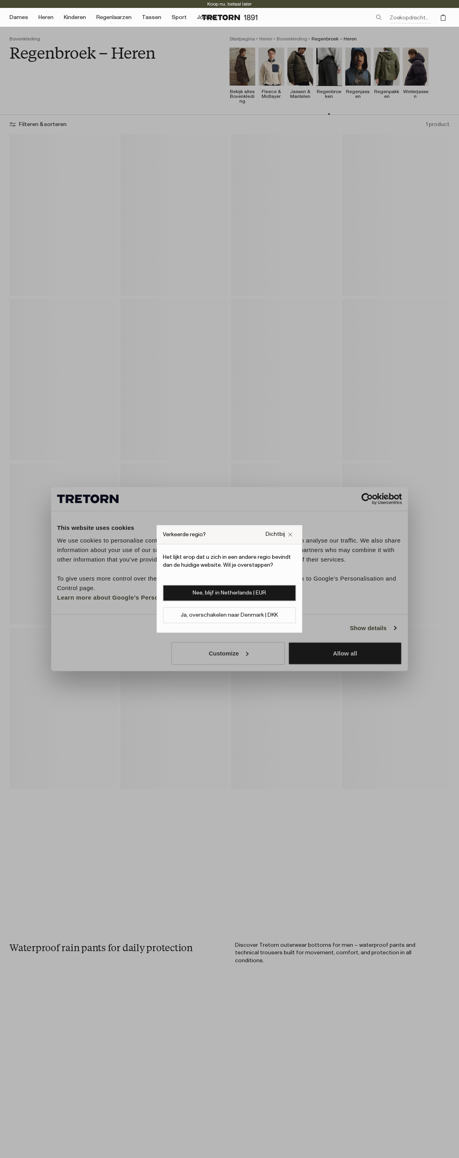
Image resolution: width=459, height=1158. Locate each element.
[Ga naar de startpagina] (229, 17)
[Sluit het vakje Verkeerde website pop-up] (279, 534)
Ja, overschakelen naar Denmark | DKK (229, 615)
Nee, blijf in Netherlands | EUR (229, 593)
